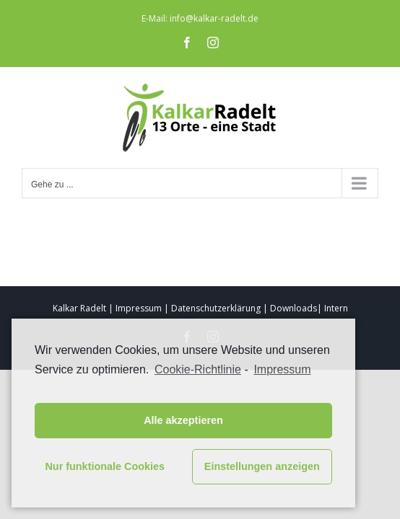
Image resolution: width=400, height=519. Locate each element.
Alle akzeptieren (183, 420)
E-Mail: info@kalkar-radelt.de (200, 18)
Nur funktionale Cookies (105, 466)
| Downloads (290, 308)
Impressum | (142, 308)
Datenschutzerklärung (216, 308)
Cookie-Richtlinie (198, 369)
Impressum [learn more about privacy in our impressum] (281, 369)
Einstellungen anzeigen (262, 466)
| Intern (332, 308)
